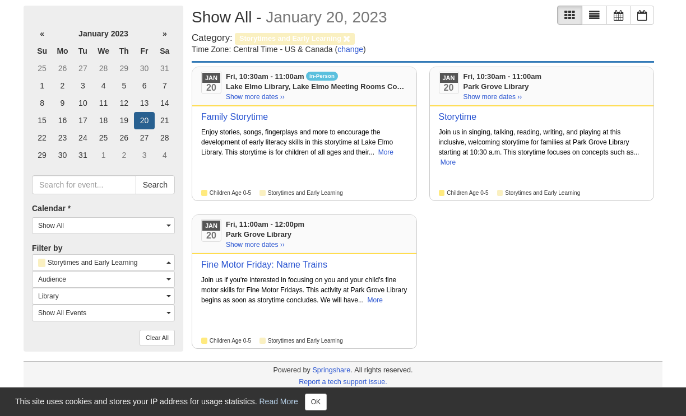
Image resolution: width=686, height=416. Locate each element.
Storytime (458, 116)
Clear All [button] (157, 337)
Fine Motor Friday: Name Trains (264, 264)
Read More (278, 400)
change (350, 49)
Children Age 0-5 (231, 193)
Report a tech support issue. (343, 382)
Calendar (51, 208)
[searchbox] (84, 184)
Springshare (331, 370)
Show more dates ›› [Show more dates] (255, 97)
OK (316, 402)
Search (155, 184)
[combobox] (103, 225)
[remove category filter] (295, 37)
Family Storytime (234, 116)
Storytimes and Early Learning (305, 193)
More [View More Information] (385, 152)
